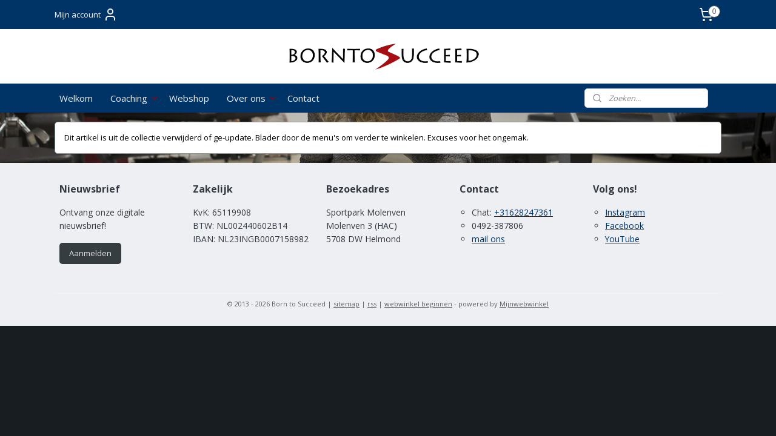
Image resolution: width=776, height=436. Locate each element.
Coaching (134, 98)
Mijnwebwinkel (524, 303)
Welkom (76, 98)
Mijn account (86, 14)
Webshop (189, 98)
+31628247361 (523, 212)
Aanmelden (90, 253)
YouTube (622, 239)
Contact (303, 98)
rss (371, 303)
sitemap (346, 303)
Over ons (252, 98)
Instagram (625, 212)
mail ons (488, 239)
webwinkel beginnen (418, 303)
